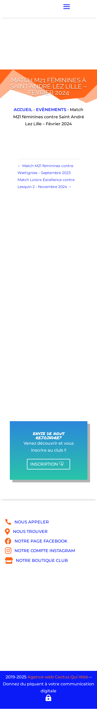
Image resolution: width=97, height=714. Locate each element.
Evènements (51, 109)
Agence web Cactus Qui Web (57, 676)
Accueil (23, 109)
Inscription (44, 464)
